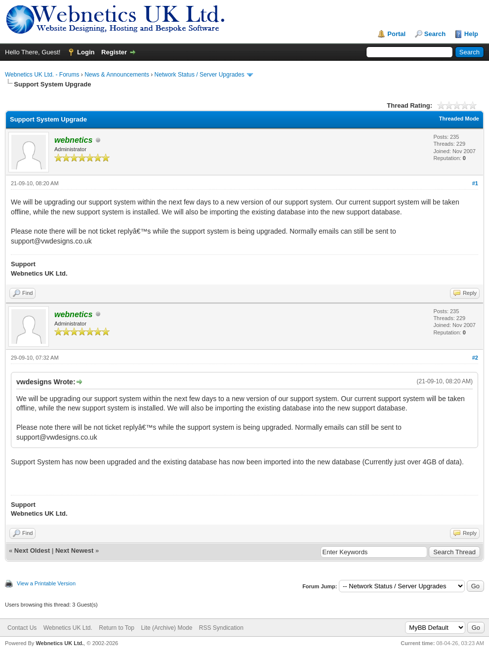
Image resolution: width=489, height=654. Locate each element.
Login (85, 52)
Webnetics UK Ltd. (67, 627)
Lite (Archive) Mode (166, 627)
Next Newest (74, 550)
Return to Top (116, 627)
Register (114, 52)
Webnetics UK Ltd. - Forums (42, 74)
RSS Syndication (221, 627)
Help (471, 34)
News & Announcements (116, 74)
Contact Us (22, 627)
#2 (475, 358)
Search (435, 34)
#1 (475, 183)
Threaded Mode (459, 119)
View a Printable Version (46, 583)
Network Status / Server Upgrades (199, 74)
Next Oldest (32, 550)
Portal (396, 34)
